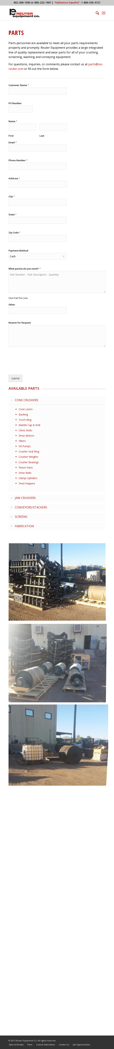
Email (13, 142)
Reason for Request (20, 322)
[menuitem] (95, 13)
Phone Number (18, 160)
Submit (15, 378)
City (12, 196)
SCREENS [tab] (18, 517)
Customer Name (19, 85)
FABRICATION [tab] (22, 526)
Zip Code (14, 232)
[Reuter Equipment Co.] (47, 13)
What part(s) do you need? (25, 268)
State (12, 214)
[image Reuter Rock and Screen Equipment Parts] (59, 583)
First (11, 135)
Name (13, 121)
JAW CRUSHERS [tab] (23, 498)
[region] (57, 448)
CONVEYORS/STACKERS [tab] (28, 507)
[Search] (95, 13)
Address (14, 178)
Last (42, 135)
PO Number (15, 103)
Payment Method (18, 250)
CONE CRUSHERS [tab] (24, 400)
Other (12, 304)
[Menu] (103, 13)
